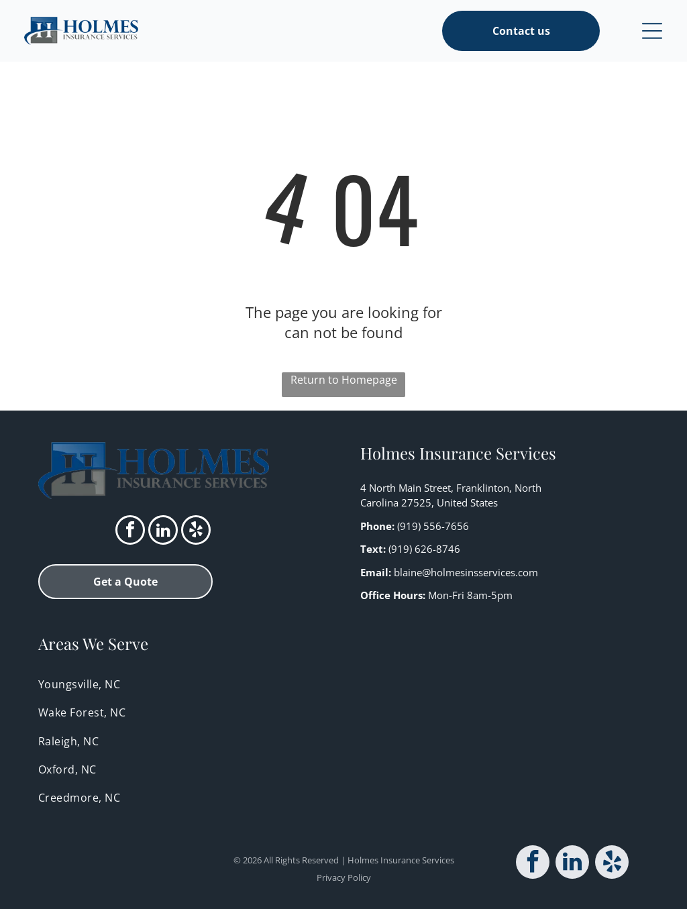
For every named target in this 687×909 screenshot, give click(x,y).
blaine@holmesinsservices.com (466, 572)
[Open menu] (652, 31)
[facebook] (130, 531)
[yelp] (196, 531)
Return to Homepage (343, 379)
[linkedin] (163, 531)
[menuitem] (343, 684)
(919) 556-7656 (433, 526)
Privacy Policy (344, 877)
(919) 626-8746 (424, 548)
